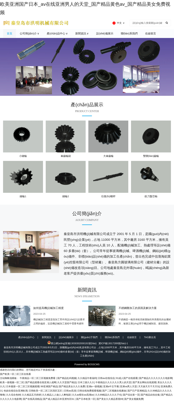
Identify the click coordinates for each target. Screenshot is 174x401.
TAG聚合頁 (150, 337)
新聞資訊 (46, 337)
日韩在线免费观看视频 (89, 390)
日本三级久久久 (86, 382)
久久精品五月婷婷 (31, 394)
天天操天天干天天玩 (149, 386)
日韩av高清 (70, 390)
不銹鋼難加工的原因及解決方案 (138, 308)
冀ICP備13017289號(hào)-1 (113, 343)
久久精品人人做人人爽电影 (56, 394)
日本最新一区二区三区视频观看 (22, 386)
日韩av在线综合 (106, 378)
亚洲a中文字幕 (111, 386)
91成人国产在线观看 (127, 378)
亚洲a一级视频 (94, 386)
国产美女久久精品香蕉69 (110, 399)
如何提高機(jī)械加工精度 (48, 308)
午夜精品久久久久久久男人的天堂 (113, 382)
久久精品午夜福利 (87, 378)
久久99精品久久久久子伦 (108, 394)
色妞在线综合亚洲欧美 (16, 390)
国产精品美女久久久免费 (72, 386)
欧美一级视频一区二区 (12, 382)
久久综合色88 (13, 394)
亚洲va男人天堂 (128, 386)
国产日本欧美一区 (85, 399)
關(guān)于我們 (89, 337)
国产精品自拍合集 (150, 394)
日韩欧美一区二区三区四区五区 (46, 390)
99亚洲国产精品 (49, 386)
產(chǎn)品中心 (26, 337)
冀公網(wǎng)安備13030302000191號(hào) (72, 343)
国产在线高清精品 (32, 399)
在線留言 (132, 337)
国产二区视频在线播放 (114, 390)
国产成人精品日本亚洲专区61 (59, 399)
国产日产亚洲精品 (136, 390)
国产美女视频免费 (133, 399)
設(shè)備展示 (66, 337)
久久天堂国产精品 (66, 382)
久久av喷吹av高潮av (83, 394)
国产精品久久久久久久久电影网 (155, 378)
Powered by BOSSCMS (87, 364)
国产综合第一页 (131, 394)
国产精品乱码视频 (66, 378)
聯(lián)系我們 (112, 337)
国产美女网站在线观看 (144, 382)
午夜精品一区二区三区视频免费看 (38, 378)
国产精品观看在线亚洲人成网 (40, 382)
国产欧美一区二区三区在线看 (15, 374)
